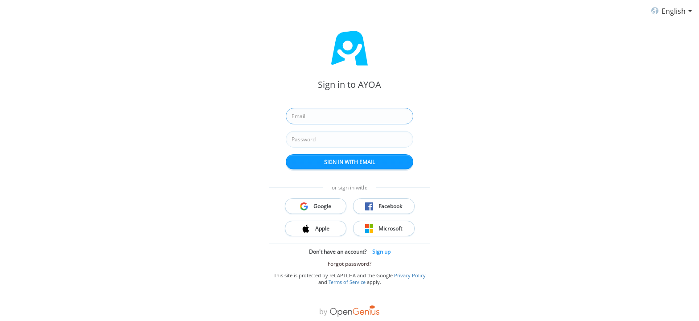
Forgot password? (349, 264)
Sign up (381, 251)
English (669, 11)
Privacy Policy (410, 275)
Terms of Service (347, 282)
